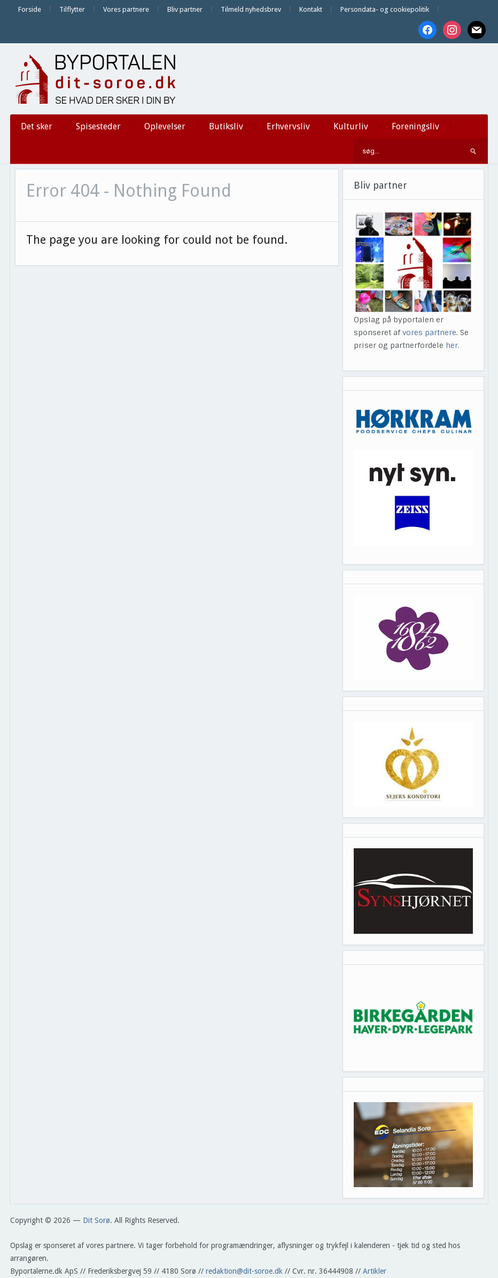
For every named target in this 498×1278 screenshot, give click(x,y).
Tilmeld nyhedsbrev (251, 9)
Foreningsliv (415, 126)
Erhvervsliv (288, 126)
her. (453, 345)
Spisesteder (98, 126)
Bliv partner (185, 9)
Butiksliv (226, 126)
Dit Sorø (96, 1220)
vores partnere (429, 332)
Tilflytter (72, 9)
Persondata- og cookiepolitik (384, 9)
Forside (29, 9)
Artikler (374, 1271)
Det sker (36, 126)
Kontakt (310, 9)
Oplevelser (164, 126)
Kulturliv (350, 126)
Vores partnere (126, 9)
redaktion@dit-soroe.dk (244, 1271)
